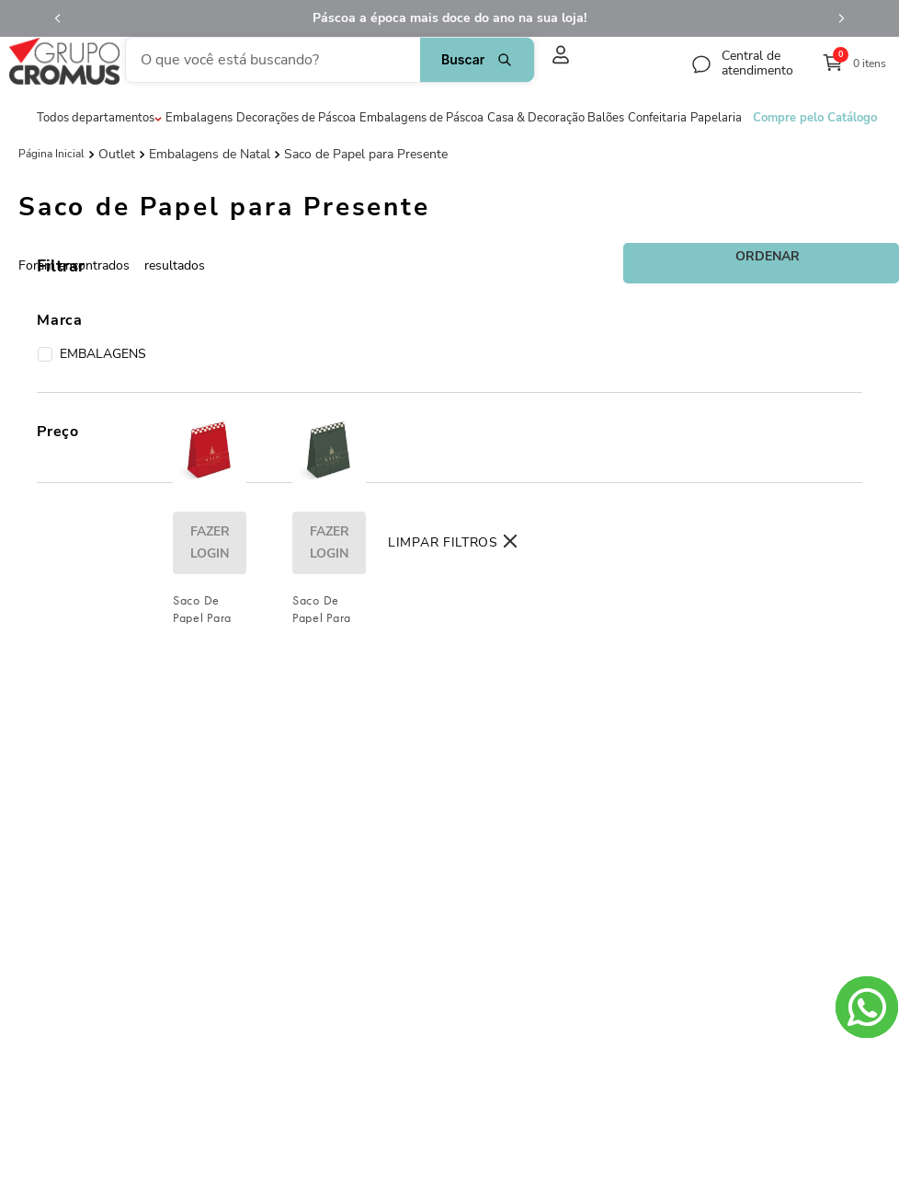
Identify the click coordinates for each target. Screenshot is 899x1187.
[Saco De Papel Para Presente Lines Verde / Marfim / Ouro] (329, 494)
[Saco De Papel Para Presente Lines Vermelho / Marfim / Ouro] (209, 494)
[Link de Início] (51, 151)
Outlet (116, 152)
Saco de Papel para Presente (366, 152)
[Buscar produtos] (432, 59)
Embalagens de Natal (209, 152)
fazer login (210, 586)
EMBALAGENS (92, 354)
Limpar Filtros (443, 542)
